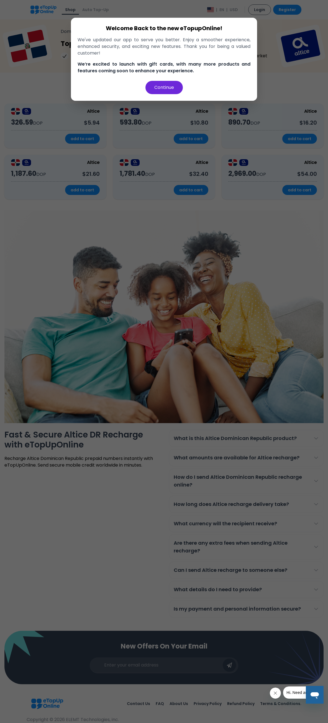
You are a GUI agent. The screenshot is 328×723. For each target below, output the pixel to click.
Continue (164, 87)
